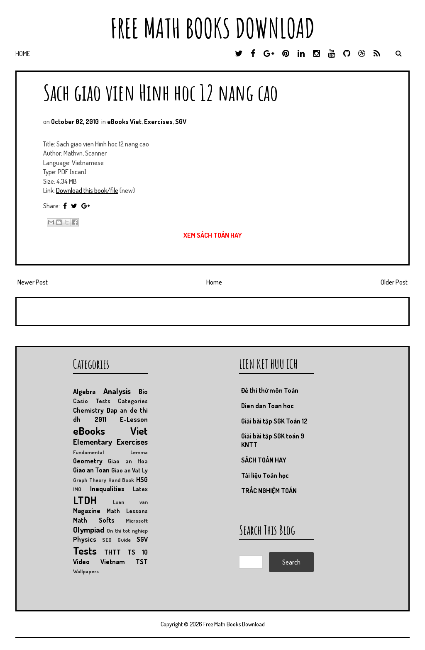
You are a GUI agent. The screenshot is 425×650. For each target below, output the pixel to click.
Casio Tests (91, 400)
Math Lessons (127, 510)
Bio (143, 391)
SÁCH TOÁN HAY (263, 460)
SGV (180, 121)
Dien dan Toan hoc (267, 406)
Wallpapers (86, 571)
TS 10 (137, 552)
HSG (142, 479)
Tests (85, 550)
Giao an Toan (91, 470)
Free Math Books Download (212, 28)
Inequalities (107, 488)
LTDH (85, 499)
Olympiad (88, 529)
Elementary (92, 441)
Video (81, 561)
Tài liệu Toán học (265, 475)
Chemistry (88, 410)
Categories (133, 400)
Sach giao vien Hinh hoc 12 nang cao (160, 92)
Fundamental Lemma (110, 452)
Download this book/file (87, 190)
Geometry (88, 461)
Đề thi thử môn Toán (269, 390)
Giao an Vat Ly (129, 470)
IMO (77, 489)
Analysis (117, 391)
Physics (84, 539)
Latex (140, 488)
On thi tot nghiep (127, 530)
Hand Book (121, 480)
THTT (112, 552)
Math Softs (94, 520)
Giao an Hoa (128, 461)
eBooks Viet (124, 121)
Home (22, 53)
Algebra (84, 391)
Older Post (394, 282)
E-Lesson (134, 419)
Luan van (130, 502)
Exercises (158, 121)
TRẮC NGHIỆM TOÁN (269, 491)
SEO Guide (116, 539)
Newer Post (32, 282)
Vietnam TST (124, 561)
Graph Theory (89, 480)
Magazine (86, 510)
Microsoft (137, 520)
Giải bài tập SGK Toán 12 (274, 421)
